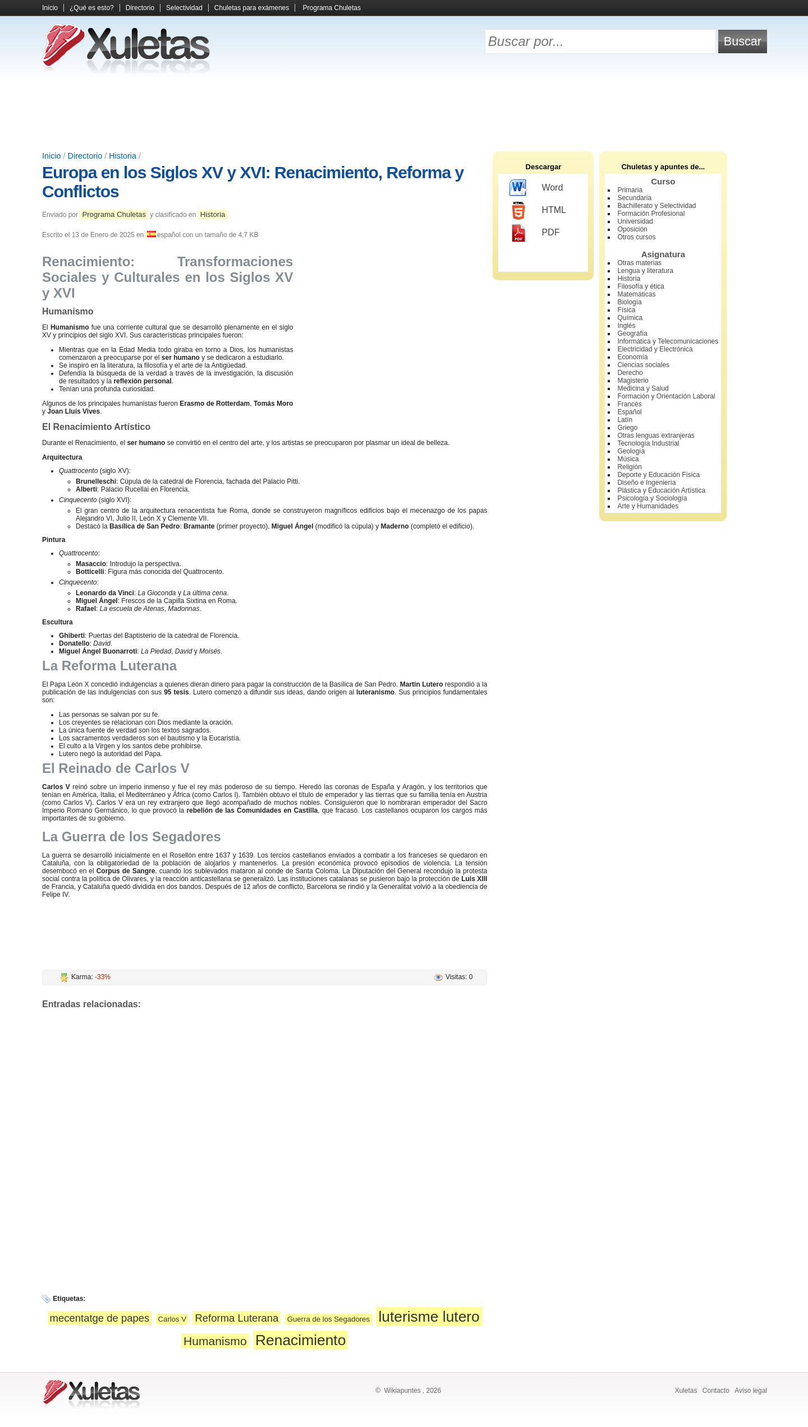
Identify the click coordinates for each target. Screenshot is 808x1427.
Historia (122, 155)
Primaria (629, 190)
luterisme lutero (428, 1316)
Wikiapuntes (402, 1390)
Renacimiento (300, 1340)
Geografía (632, 333)
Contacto (716, 1390)
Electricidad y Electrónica (654, 349)
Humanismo (215, 1341)
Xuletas (685, 1390)
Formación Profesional (651, 213)
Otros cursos (636, 237)
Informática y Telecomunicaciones (667, 341)
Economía (632, 357)
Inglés (626, 326)
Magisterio (632, 380)
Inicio (50, 8)
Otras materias (639, 263)
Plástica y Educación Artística (661, 490)
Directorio (140, 8)
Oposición (632, 229)
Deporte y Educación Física (658, 475)
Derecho (629, 373)
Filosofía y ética (640, 286)
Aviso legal (750, 1390)
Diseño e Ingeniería (646, 483)
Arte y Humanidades (647, 506)
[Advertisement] (404, 112)
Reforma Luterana (236, 1318)
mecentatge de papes (100, 1318)
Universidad (635, 221)
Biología (629, 302)
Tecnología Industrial (648, 443)
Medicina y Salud (642, 388)
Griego (627, 428)
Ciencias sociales (643, 365)
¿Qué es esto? (92, 8)
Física (626, 310)
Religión (629, 467)
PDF (534, 233)
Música (628, 459)
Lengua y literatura (645, 271)
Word (536, 188)
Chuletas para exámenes (251, 8)
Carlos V (172, 1319)
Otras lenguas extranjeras (655, 435)
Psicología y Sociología (652, 498)
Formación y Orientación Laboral (666, 396)
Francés (629, 404)
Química (629, 318)
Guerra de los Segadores (328, 1319)
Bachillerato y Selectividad (656, 206)
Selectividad (184, 8)
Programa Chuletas (332, 8)
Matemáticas (636, 294)
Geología (631, 451)
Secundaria (634, 198)
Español (629, 412)
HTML (537, 211)
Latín (624, 420)
